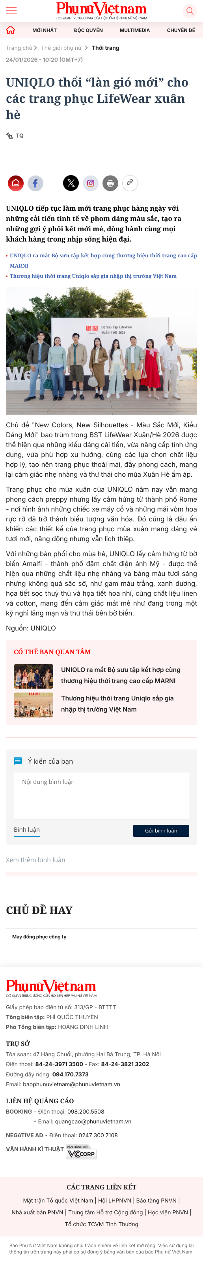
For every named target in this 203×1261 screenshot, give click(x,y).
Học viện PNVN (168, 1212)
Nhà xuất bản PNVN (37, 1212)
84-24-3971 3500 (59, 1064)
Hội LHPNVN (114, 1200)
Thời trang (105, 48)
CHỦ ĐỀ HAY (39, 910)
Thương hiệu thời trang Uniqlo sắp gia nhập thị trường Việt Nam (93, 275)
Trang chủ (19, 48)
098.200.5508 (85, 1111)
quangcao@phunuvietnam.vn (93, 1121)
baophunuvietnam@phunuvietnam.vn (71, 1084)
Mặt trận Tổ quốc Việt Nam (58, 1200)
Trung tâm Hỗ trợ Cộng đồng (105, 1212)
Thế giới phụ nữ (62, 48)
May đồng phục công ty (39, 937)
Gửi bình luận (161, 830)
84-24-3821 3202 (125, 1064)
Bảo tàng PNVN (156, 1200)
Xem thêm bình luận (35, 860)
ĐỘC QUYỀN (88, 30)
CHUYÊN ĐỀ (181, 30)
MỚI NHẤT (44, 30)
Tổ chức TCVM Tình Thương (101, 1224)
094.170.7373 (70, 1074)
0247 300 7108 (97, 1135)
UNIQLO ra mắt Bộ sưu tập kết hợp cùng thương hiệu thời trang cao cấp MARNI (103, 260)
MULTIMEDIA (135, 30)
